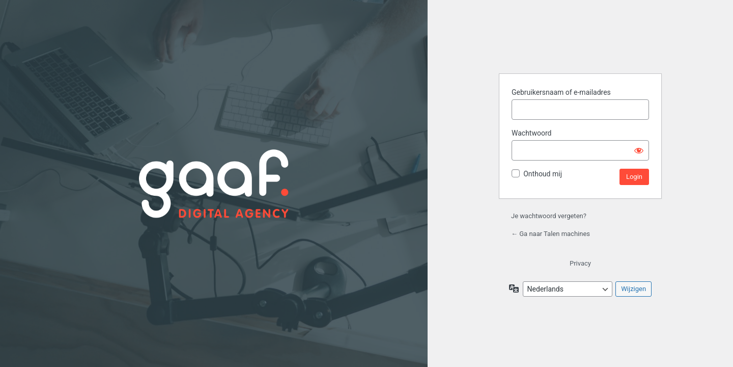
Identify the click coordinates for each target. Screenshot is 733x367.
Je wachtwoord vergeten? (548, 216)
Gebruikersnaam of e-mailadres (561, 92)
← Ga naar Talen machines (550, 234)
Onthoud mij (542, 174)
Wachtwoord (531, 133)
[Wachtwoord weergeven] (639, 150)
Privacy (580, 263)
